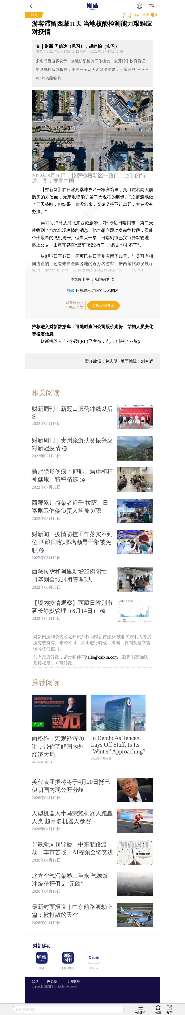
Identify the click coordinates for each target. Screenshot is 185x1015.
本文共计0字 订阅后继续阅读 (92, 279)
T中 (137, 15)
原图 (146, 94)
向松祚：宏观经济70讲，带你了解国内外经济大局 (58, 746)
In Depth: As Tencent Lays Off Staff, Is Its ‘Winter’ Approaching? (118, 745)
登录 (71, 291)
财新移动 (41, 945)
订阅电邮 (71, 981)
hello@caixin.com (101, 657)
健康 (34, 15)
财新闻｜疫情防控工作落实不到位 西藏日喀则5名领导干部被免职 (72, 542)
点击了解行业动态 (123, 341)
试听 (145, 15)
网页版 (52, 981)
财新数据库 (60, 326)
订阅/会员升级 (103, 305)
